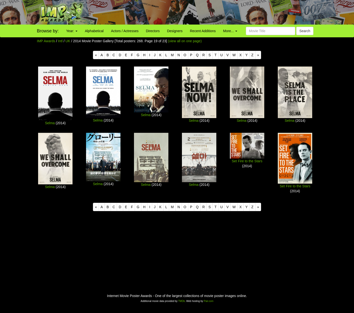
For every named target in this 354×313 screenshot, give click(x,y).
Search (304, 31)
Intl (60, 41)
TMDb (181, 301)
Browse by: (48, 30)
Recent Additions (203, 31)
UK (67, 41)
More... (230, 31)
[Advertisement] (221, 12)
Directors (153, 31)
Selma (50, 123)
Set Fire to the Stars (247, 161)
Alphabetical (94, 31)
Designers (174, 31)
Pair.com (208, 301)
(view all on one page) (185, 41)
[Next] (258, 55)
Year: (71, 31)
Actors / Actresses (124, 31)
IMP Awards (46, 41)
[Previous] (96, 55)
